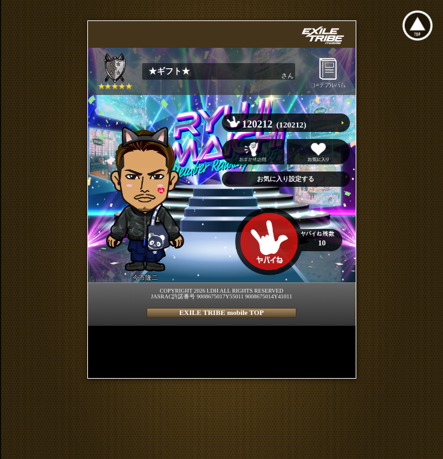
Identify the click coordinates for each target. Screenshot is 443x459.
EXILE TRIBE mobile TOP (221, 312)
